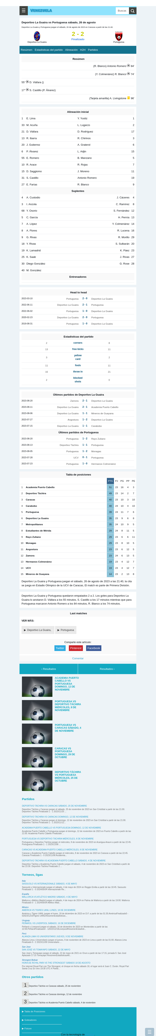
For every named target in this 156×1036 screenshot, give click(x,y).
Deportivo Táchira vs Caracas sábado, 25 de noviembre (54, 806)
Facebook (94, 648)
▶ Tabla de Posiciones (33, 1011)
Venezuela (41, 10)
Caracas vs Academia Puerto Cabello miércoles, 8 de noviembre (60, 850)
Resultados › (107, 668)
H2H (83, 49)
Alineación (71, 49)
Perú (24, 934)
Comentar (77, 658)
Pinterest (76, 648)
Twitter (60, 648)
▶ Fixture (26, 1028)
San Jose (26, 947)
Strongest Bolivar (30, 960)
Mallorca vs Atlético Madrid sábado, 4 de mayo (49, 897)
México (25, 907)
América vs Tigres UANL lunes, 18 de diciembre (49, 910)
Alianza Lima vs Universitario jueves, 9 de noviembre (52, 936)
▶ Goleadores (29, 1020)
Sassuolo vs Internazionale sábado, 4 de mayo (49, 884)
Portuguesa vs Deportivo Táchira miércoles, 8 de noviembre (58, 839)
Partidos (93, 49)
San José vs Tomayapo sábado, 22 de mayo (46, 950)
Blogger (90, 1034)
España (25, 894)
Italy (24, 881)
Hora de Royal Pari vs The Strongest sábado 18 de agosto (56, 963)
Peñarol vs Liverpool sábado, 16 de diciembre (49, 923)
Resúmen (26, 49)
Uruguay (26, 920)
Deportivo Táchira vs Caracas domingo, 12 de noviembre (55, 817)
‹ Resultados (48, 668)
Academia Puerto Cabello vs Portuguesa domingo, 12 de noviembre (61, 828)
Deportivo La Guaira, (39, 629)
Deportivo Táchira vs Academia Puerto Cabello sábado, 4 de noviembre (64, 861)
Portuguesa (67, 629)
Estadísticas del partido (49, 49)
